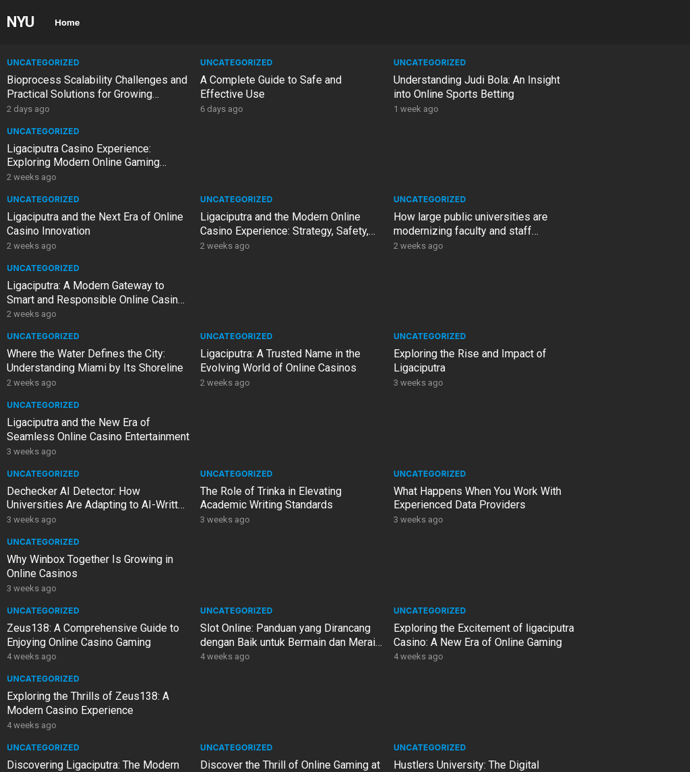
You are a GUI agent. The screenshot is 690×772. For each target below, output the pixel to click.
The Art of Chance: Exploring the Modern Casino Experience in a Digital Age (596, 436)
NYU (20, 21)
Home (67, 22)
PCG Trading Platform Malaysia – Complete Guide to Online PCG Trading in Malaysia (257, 573)
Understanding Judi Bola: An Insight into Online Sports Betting (427, 86)
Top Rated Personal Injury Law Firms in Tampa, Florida (78, 703)
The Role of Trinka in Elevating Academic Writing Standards (249, 292)
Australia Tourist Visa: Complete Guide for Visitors (254, 635)
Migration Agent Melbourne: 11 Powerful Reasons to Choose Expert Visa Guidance (594, 573)
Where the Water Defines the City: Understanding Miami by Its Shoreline (86, 230)
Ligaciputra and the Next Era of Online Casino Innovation (79, 155)
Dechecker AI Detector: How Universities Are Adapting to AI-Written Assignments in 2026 (81, 299)
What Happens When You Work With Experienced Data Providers (427, 292)
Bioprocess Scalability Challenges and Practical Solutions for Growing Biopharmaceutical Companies (87, 100)
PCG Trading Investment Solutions (87, 491)
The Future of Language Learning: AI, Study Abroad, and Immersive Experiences (257, 505)
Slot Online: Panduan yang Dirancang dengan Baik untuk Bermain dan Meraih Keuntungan (254, 367)
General (198, 474)
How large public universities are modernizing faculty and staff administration (427, 162)
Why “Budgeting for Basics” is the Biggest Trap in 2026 (429, 566)
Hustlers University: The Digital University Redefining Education (424, 429)
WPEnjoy (215, 757)
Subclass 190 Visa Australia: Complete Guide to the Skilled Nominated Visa (77, 642)
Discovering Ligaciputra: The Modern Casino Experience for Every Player (78, 436)
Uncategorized (43, 62)
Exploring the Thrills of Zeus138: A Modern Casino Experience (598, 360)
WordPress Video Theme (131, 757)
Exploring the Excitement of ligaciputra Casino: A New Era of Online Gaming (424, 367)
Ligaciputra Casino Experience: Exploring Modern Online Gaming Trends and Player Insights (598, 94)
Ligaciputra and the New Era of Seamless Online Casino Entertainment (593, 230)
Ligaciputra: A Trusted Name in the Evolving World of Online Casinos (259, 223)
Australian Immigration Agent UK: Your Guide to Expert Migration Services (426, 642)
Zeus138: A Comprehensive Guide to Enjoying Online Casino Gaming (87, 360)
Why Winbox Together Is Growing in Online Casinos (599, 292)
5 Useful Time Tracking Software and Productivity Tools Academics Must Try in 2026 (602, 642)
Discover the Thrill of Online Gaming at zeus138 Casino (244, 429)
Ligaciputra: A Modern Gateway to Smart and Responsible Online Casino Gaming (600, 162)
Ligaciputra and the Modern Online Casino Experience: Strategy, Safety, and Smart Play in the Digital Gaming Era (259, 169)
